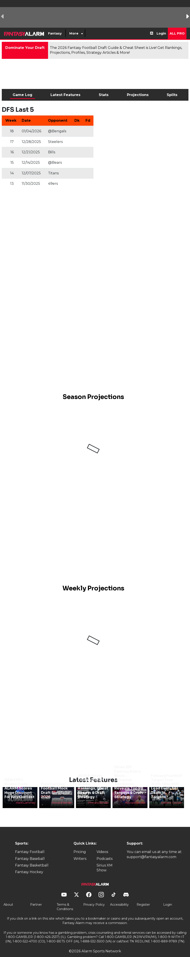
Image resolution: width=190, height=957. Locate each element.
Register (143, 897)
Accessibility (119, 897)
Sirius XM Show (104, 860)
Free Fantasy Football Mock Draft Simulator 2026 (55, 783)
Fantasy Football (30, 844)
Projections (138, 95)
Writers (80, 851)
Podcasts (104, 851)
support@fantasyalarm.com (151, 849)
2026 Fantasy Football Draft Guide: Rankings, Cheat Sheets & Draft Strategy (93, 779)
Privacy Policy (94, 897)
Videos (102, 844)
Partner (36, 897)
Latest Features (65, 95)
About (8, 897)
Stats (104, 95)
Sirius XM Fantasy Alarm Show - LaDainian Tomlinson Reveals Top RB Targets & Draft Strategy (128, 774)
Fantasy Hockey (29, 865)
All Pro (177, 33)
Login (161, 33)
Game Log (22, 95)
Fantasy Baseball (30, 851)
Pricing (80, 844)
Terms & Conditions (65, 899)
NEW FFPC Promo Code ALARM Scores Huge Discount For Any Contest (19, 781)
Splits (172, 95)
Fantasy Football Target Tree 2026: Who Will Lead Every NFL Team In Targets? (166, 779)
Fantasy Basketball (31, 858)
